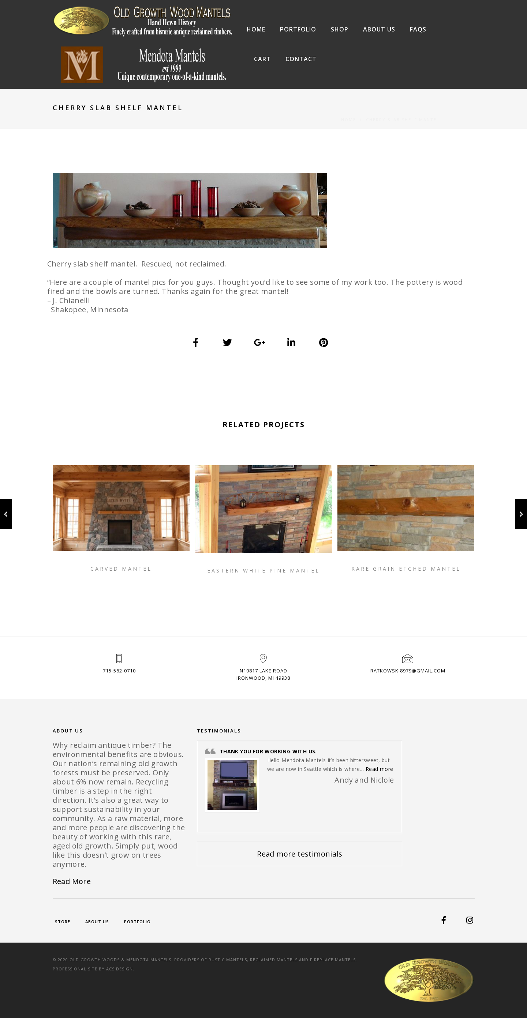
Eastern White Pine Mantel (263, 570)
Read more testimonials (299, 854)
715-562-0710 (119, 670)
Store (62, 921)
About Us (379, 29)
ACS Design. (120, 969)
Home (256, 29)
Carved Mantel (121, 568)
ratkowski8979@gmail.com (407, 670)
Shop (339, 29)
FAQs (418, 29)
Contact (301, 59)
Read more (379, 768)
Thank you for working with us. (268, 751)
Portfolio (298, 29)
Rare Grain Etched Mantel (406, 568)
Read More (72, 881)
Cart (262, 59)
